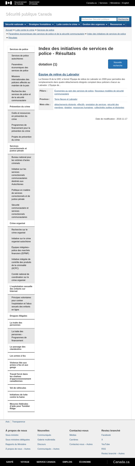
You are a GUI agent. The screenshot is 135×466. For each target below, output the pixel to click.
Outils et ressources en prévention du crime (21, 116)
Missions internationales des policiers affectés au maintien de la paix (21, 81)
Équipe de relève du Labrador (59, 74)
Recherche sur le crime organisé (20, 231)
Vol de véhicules (18, 388)
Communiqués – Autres (48, 449)
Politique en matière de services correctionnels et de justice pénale (21, 194)
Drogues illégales (18, 316)
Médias (72, 435)
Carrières (73, 440)
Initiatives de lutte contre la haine (19, 396)
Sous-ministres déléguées (18, 440)
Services (103, 3)
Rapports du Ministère (16, 444)
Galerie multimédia (46, 440)
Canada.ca (91, 3)
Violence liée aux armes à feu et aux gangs (19, 365)
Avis (7, 422)
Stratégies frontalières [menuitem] (41, 24)
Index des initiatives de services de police (106, 34)
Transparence (18, 422)
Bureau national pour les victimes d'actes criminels (21, 160)
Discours (42, 444)
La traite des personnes (16, 324)
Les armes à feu (18, 356)
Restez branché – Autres (113, 453)
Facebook (106, 435)
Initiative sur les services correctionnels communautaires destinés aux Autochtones (19, 176)
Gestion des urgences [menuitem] (95, 24)
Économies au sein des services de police (74, 91)
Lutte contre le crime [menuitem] (68, 24)
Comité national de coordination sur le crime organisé (20, 277)
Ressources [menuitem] (117, 24)
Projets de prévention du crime (22, 138)
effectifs (81, 104)
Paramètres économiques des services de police (20, 67)
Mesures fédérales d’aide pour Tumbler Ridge (20, 406)
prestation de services (96, 104)
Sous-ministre (12, 435)
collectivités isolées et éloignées (109, 107)
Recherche (123, 19)
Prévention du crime (20, 106)
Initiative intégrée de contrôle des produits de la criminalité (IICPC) (21, 263)
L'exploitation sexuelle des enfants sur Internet (21, 288)
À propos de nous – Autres (18, 449)
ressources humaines (83, 107)
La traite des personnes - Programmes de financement (19, 336)
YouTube (106, 444)
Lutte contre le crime (24, 30)
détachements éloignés (65, 104)
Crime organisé (17, 223)
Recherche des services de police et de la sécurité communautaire (21, 96)
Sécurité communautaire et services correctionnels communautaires (20, 211)
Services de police (45, 30)
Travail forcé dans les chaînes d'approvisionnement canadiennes (20, 377)
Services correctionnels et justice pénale (18, 148)
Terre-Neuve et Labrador (65, 99)
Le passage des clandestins (17, 348)
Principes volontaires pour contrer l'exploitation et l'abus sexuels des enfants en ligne (22, 303)
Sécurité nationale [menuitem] (15, 24)
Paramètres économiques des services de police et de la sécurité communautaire (46, 34)
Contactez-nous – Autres (81, 444)
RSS (104, 449)
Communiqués (44, 435)
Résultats (12, 38)
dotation (68, 107)
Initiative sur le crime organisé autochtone (21, 240)
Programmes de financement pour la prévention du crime (21, 128)
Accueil (9, 30)
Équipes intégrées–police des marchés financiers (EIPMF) (21, 250)
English (125, 3)
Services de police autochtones (20, 57)
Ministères (115, 3)
